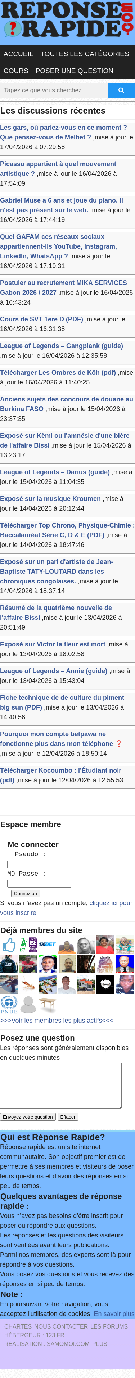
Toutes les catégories (84, 54)
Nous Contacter (61, 1335)
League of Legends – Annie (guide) (53, 671)
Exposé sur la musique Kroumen (50, 498)
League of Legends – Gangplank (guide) (61, 346)
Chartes (18, 1335)
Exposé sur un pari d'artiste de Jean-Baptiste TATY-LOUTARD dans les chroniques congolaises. (56, 571)
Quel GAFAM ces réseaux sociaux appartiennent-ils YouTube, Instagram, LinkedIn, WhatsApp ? (58, 246)
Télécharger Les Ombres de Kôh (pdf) (58, 372)
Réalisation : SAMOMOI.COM (47, 1353)
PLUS (99, 1353)
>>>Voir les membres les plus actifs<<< (56, 1020)
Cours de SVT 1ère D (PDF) (41, 319)
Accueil (18, 54)
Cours (16, 71)
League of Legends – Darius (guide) (55, 472)
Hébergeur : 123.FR (34, 1344)
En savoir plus (114, 1322)
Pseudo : (26, 854)
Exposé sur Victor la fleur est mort (52, 644)
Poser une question (74, 71)
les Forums (109, 1335)
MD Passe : (26, 874)
